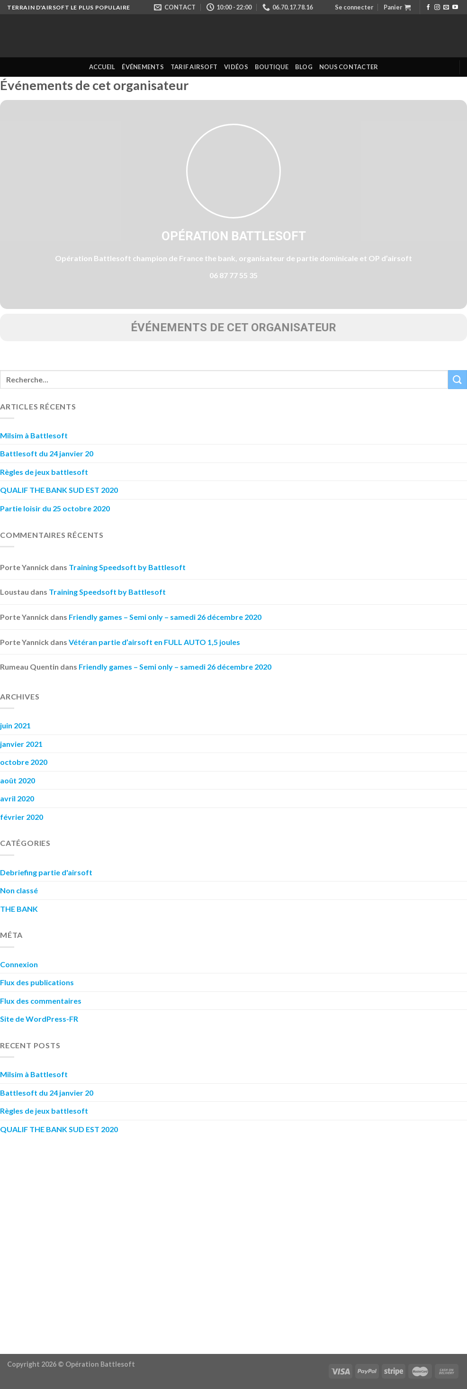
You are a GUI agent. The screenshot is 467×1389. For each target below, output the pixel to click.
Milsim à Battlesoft (34, 435)
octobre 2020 (23, 761)
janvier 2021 (21, 743)
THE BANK (19, 908)
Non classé (19, 890)
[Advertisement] (233, 1240)
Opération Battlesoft (234, 236)
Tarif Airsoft (194, 67)
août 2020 (17, 780)
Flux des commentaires (40, 1000)
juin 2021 (15, 725)
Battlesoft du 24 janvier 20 (46, 453)
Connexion (19, 964)
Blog (304, 67)
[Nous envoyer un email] (446, 7)
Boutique (271, 67)
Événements (143, 67)
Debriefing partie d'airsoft (46, 872)
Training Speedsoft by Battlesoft (127, 567)
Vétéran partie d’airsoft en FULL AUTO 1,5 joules (154, 641)
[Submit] (457, 379)
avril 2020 (17, 798)
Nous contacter (348, 67)
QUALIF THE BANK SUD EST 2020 (59, 489)
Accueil (102, 67)
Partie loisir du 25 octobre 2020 (55, 508)
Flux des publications (37, 982)
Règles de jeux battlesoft (44, 471)
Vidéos (236, 67)
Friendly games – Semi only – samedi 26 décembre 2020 (165, 616)
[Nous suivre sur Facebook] (428, 7)
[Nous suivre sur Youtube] (455, 7)
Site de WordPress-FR (39, 1018)
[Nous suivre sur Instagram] (437, 7)
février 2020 (21, 816)
